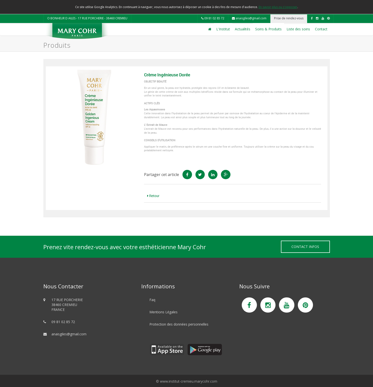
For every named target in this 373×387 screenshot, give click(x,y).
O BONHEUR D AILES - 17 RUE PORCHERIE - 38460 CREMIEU (87, 18)
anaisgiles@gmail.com (249, 18)
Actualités (242, 29)
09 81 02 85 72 (212, 18)
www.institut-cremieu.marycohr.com (188, 381)
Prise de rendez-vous (288, 18)
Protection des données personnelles (178, 324)
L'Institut (223, 29)
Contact (321, 29)
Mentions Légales (163, 312)
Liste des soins (298, 29)
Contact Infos (305, 246)
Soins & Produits (268, 29)
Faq (152, 299)
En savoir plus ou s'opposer (278, 7)
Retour (153, 195)
